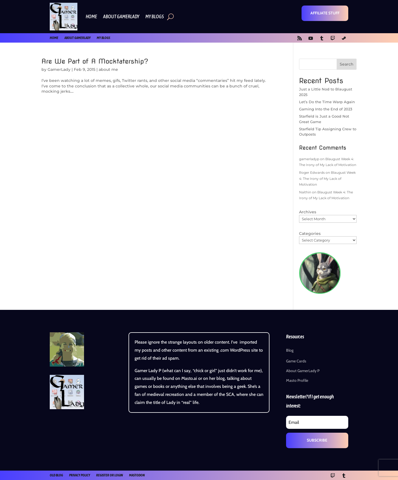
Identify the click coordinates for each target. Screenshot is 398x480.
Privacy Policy (79, 475)
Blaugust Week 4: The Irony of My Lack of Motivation (327, 178)
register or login (109, 475)
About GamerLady (121, 16)
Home (91, 16)
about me (108, 69)
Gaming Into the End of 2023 (325, 109)
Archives (307, 211)
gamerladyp (309, 159)
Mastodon (137, 475)
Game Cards (296, 361)
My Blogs (154, 16)
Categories (310, 233)
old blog (56, 475)
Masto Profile (297, 380)
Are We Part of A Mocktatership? (94, 61)
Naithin (305, 192)
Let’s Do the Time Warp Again (327, 102)
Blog (290, 350)
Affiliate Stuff (324, 13)
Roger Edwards (312, 172)
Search (347, 64)
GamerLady (59, 69)
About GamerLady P (303, 370)
